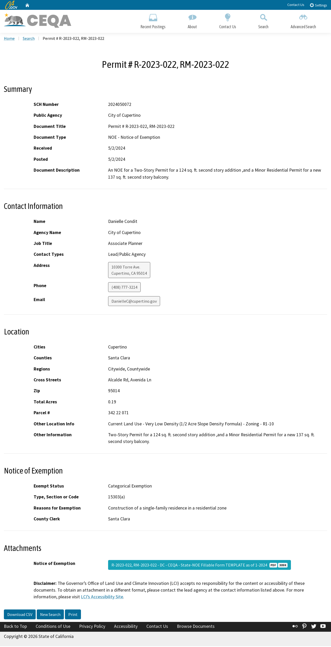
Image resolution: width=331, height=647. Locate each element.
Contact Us (295, 4)
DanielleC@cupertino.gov (134, 301)
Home (9, 39)
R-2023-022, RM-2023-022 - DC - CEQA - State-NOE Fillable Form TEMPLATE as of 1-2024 (199, 565)
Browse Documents (196, 627)
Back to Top (15, 627)
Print (73, 615)
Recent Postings (153, 20)
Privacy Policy (92, 627)
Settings (318, 5)
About (192, 20)
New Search (50, 615)
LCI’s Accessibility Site (102, 597)
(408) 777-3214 (124, 287)
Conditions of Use (53, 627)
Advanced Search (303, 20)
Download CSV (19, 615)
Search (263, 20)
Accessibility (126, 627)
